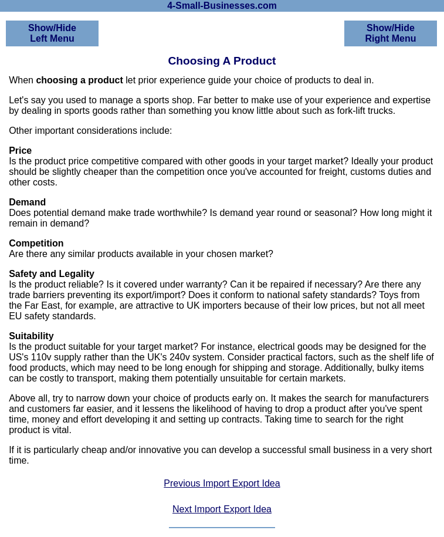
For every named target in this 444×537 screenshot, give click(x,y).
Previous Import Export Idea (222, 483)
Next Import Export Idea (222, 509)
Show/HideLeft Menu (52, 33)
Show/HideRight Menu (390, 33)
